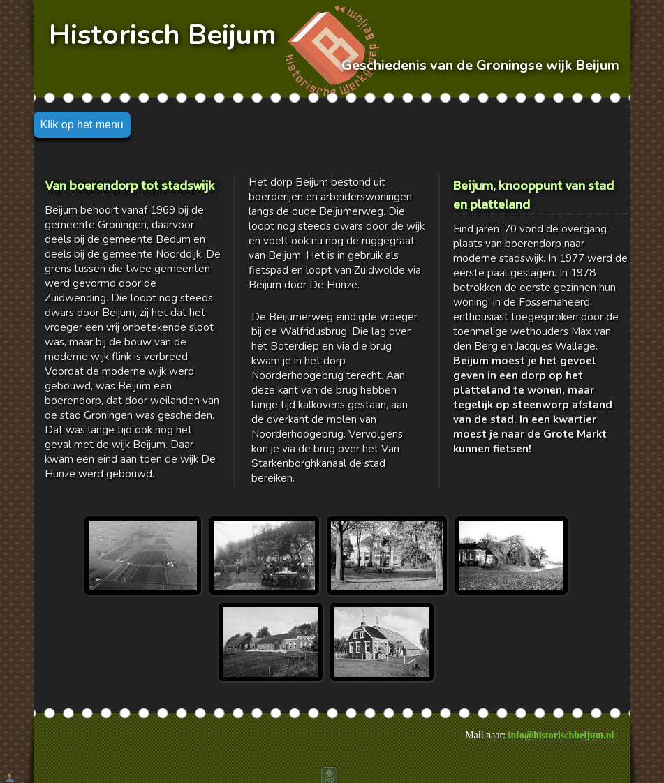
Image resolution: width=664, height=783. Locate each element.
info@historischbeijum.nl (561, 735)
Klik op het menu (82, 124)
